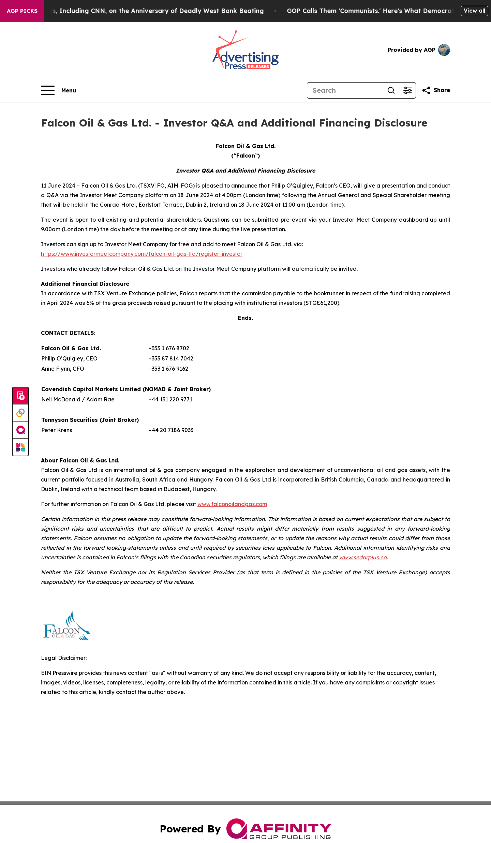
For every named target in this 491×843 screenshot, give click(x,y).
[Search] (345, 90)
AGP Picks (22, 11)
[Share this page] (435, 90)
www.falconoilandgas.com (232, 504)
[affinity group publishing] (20, 430)
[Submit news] (20, 395)
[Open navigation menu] (58, 90)
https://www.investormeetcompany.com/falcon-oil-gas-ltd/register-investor (141, 253)
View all (474, 10)
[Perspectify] (20, 413)
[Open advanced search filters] (407, 90)
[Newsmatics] (20, 447)
